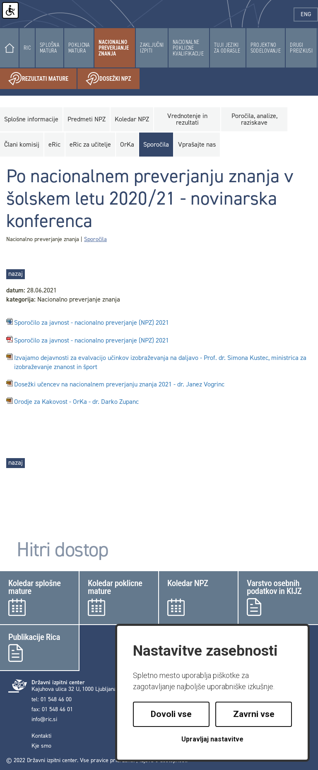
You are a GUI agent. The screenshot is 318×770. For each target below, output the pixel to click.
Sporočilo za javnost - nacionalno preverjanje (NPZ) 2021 (91, 323)
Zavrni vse (254, 714)
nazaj (15, 273)
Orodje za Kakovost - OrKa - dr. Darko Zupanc (76, 402)
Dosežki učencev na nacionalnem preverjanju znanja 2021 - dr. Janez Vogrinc (119, 384)
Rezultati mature (42, 79)
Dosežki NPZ (113, 79)
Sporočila (95, 239)
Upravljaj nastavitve (212, 739)
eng (309, 14)
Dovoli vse (171, 714)
